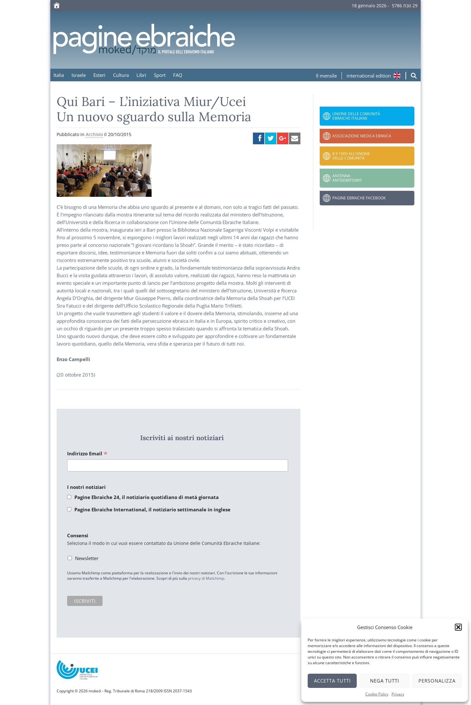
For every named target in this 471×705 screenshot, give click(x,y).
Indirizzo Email (87, 454)
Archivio (94, 134)
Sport (160, 75)
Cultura (121, 75)
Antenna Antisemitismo (346, 178)
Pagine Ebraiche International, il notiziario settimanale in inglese (152, 509)
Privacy (398, 694)
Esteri (99, 75)
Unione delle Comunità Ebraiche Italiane (356, 116)
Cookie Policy (376, 694)
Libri (141, 75)
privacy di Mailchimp (206, 578)
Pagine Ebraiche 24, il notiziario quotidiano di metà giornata (146, 497)
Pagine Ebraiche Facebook (359, 198)
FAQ (177, 75)
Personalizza (436, 680)
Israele (79, 75)
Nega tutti (384, 680)
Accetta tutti (332, 680)
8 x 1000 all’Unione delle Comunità (351, 156)
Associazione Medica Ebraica (361, 136)
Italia (58, 75)
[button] (458, 627)
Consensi (77, 535)
